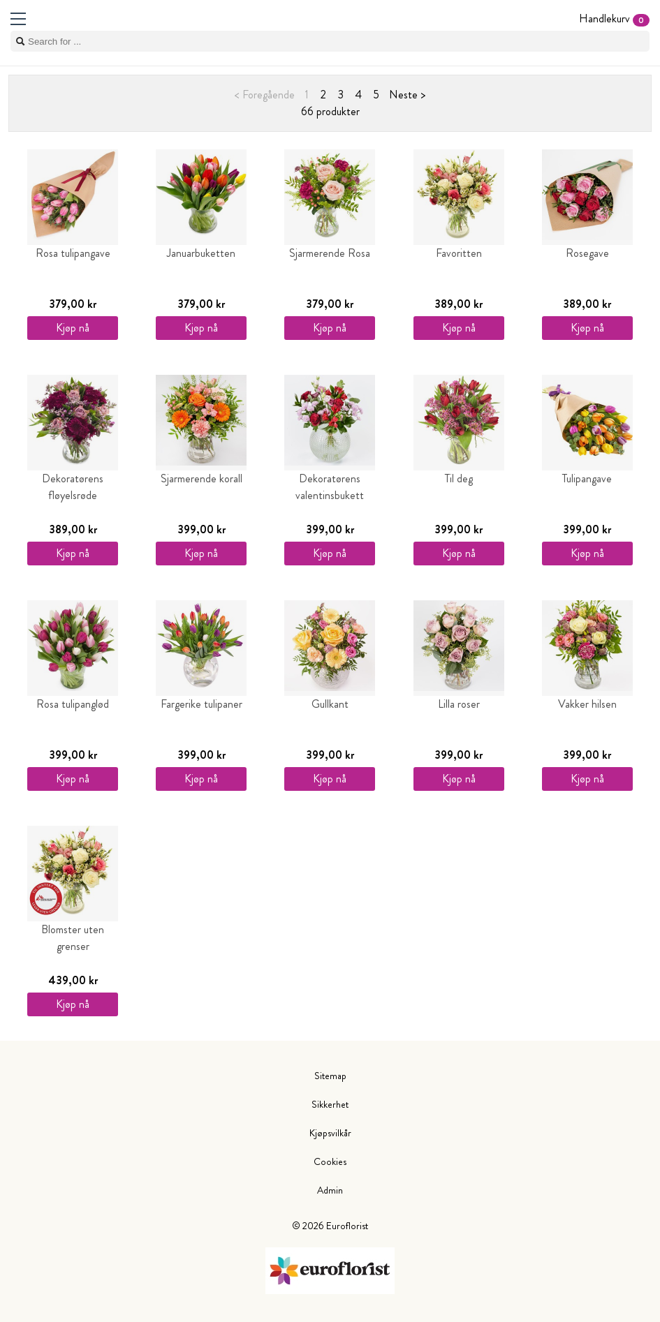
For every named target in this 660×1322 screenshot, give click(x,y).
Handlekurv (614, 18)
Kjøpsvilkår (330, 1133)
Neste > (407, 95)
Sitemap (330, 1076)
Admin (330, 1190)
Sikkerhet (330, 1104)
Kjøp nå (72, 328)
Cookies (330, 1161)
